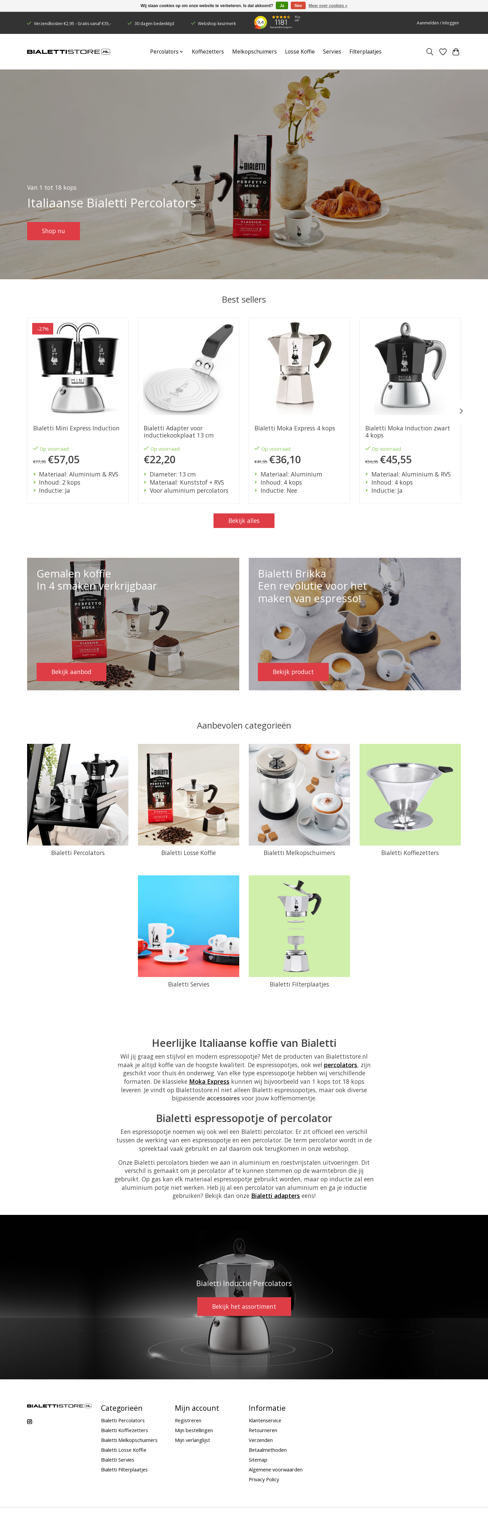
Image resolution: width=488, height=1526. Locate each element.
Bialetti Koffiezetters (410, 853)
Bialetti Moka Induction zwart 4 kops (407, 432)
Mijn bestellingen (194, 1430)
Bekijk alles (244, 520)
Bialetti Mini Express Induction (76, 428)
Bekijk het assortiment (244, 1306)
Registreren (188, 1420)
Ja (282, 5)
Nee (298, 5)
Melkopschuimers (254, 51)
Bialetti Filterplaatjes (299, 984)
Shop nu (53, 231)
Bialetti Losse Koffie (188, 853)
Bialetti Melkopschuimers (299, 853)
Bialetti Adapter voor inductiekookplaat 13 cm (179, 432)
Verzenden (261, 1440)
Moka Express (209, 1081)
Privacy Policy (264, 1479)
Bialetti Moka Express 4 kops (295, 428)
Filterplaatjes (365, 51)
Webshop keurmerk (217, 23)
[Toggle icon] (430, 52)
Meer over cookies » (328, 5)
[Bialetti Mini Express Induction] (77, 368)
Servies (332, 51)
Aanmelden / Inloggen (438, 23)
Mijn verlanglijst (192, 1440)
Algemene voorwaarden (276, 1469)
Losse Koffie (300, 51)
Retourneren (263, 1430)
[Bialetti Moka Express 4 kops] (299, 368)
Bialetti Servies (188, 984)
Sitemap (258, 1459)
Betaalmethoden (268, 1449)
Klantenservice (265, 1420)
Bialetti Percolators (78, 853)
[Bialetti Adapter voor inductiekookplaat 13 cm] (188, 368)
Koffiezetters (208, 51)
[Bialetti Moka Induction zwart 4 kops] (410, 368)
